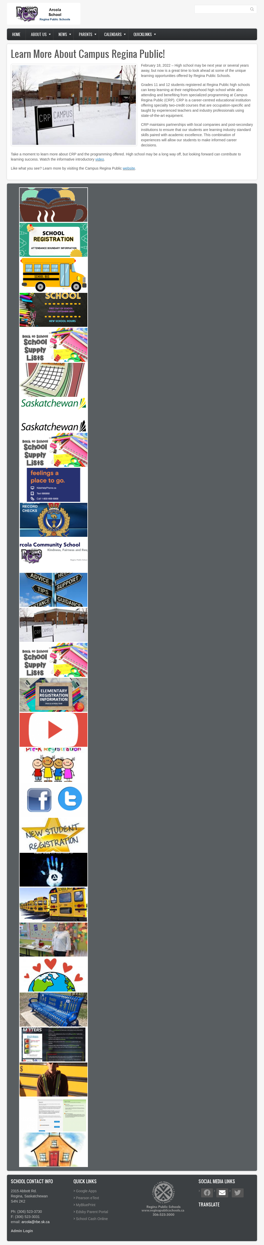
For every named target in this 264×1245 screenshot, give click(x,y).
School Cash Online (92, 1219)
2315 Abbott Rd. (24, 1191)
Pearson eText (87, 1198)
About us (39, 34)
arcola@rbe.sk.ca (35, 1222)
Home (16, 34)
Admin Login (22, 1231)
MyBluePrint (85, 1205)
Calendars (113, 34)
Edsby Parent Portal (92, 1212)
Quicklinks (143, 34)
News (63, 34)
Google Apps (86, 1191)
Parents (85, 34)
